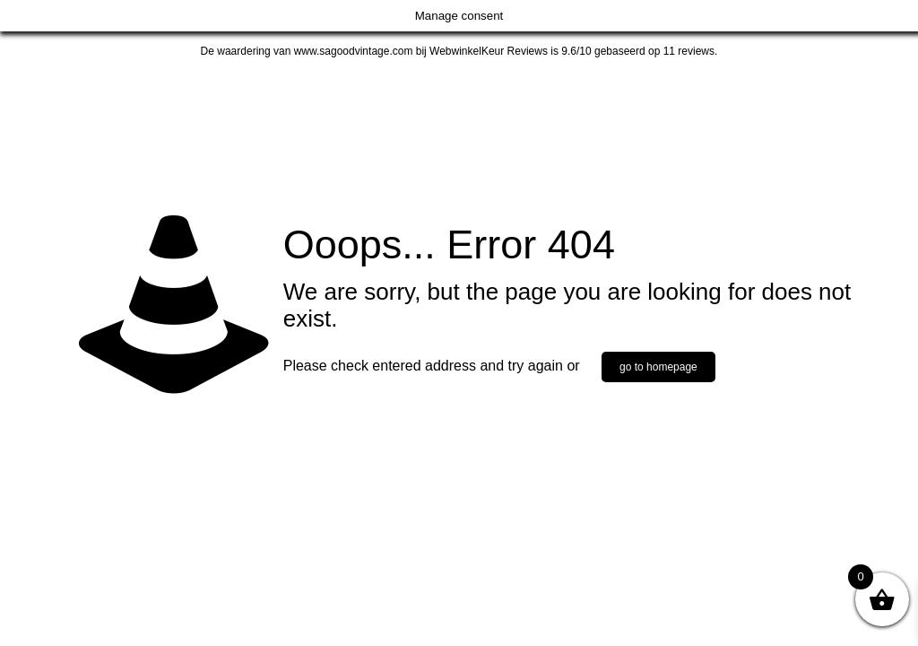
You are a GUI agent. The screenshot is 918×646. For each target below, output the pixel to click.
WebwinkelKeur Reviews (488, 51)
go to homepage (658, 367)
